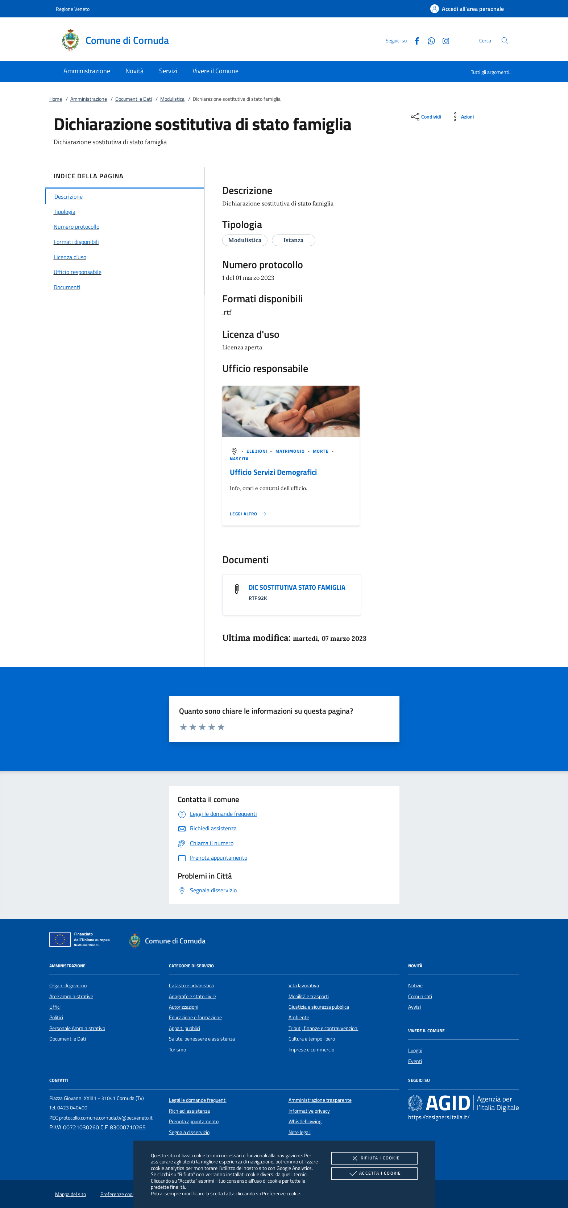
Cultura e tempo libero (312, 1039)
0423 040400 (72, 1108)
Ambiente (299, 1017)
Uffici (55, 1007)
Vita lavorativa (304, 985)
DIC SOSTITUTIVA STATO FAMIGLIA (297, 587)
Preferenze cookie (281, 1193)
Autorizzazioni (183, 1007)
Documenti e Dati (133, 99)
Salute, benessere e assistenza (202, 1039)
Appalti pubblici (184, 1028)
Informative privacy (309, 1111)
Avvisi (414, 1007)
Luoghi (415, 1050)
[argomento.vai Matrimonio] (290, 451)
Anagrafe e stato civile (192, 996)
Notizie (415, 985)
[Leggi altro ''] (248, 514)
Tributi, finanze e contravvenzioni (323, 1028)
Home (55, 99)
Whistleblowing (305, 1121)
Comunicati (420, 996)
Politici (56, 1017)
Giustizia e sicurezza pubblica (319, 1007)
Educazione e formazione (195, 1017)
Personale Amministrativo (77, 1028)
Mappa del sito (70, 1194)
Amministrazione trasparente (320, 1100)
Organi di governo (68, 985)
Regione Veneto (73, 9)
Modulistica (172, 99)
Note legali (300, 1132)
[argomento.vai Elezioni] (257, 451)
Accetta (374, 1173)
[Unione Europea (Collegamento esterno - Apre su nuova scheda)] (81, 941)
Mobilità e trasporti (309, 996)
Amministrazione (88, 99)
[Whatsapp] (428, 40)
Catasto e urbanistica (191, 985)
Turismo (177, 1050)
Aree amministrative (71, 996)
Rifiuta (374, 1158)
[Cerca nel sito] (505, 40)
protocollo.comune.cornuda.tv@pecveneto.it (106, 1118)
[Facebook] (414, 40)
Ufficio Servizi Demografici (273, 472)
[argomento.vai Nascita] (239, 458)
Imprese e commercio (311, 1050)
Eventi (415, 1061)
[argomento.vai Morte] (321, 451)
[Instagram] (443, 40)
